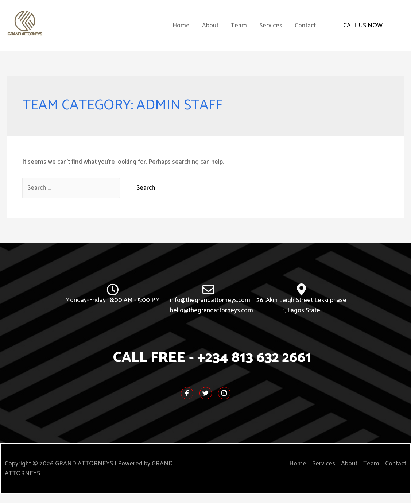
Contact (305, 30)
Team (239, 30)
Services (270, 30)
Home (181, 30)
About (210, 30)
